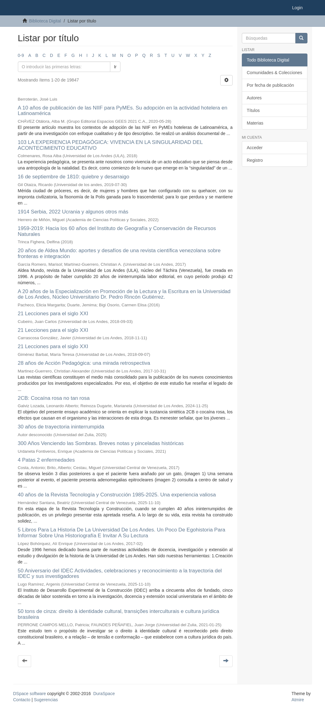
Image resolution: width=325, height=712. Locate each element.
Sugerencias (46, 699)
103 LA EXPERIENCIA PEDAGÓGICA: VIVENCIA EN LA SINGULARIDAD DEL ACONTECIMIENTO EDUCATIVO (110, 145)
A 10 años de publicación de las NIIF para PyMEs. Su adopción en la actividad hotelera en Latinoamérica (122, 111)
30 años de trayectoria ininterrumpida (61, 427)
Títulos (253, 110)
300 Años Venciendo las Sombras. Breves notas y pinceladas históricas (101, 443)
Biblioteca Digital (45, 20)
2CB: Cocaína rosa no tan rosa (54, 398)
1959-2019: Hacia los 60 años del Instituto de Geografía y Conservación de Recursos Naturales (117, 231)
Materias (255, 123)
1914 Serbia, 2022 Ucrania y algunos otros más (73, 212)
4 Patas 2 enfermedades (46, 460)
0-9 (21, 55)
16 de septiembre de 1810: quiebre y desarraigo (73, 177)
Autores (254, 97)
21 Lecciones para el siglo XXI (53, 313)
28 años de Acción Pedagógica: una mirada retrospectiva (84, 363)
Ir (115, 66)
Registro (255, 160)
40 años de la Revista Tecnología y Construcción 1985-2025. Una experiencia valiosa (117, 495)
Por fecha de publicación (270, 85)
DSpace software (29, 693)
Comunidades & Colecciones (274, 72)
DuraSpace (104, 693)
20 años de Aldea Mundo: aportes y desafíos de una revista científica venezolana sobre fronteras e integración (119, 253)
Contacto (21, 699)
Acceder (254, 147)
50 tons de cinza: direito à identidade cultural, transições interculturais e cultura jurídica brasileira (118, 614)
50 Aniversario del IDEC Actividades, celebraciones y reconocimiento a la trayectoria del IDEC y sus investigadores (120, 573)
